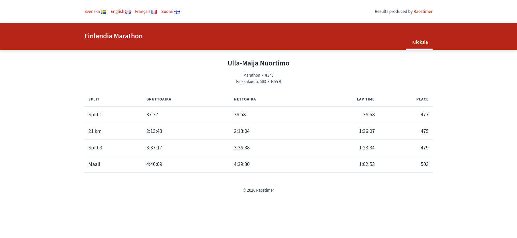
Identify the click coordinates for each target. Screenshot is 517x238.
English (121, 11)
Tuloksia (419, 42)
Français (146, 11)
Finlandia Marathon (113, 36)
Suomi (170, 11)
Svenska (95, 11)
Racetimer (423, 11)
